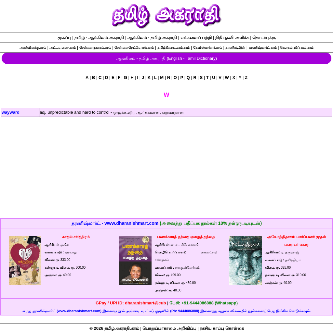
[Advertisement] (166, 171)
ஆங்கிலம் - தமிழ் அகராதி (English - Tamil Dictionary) (166, 58)
